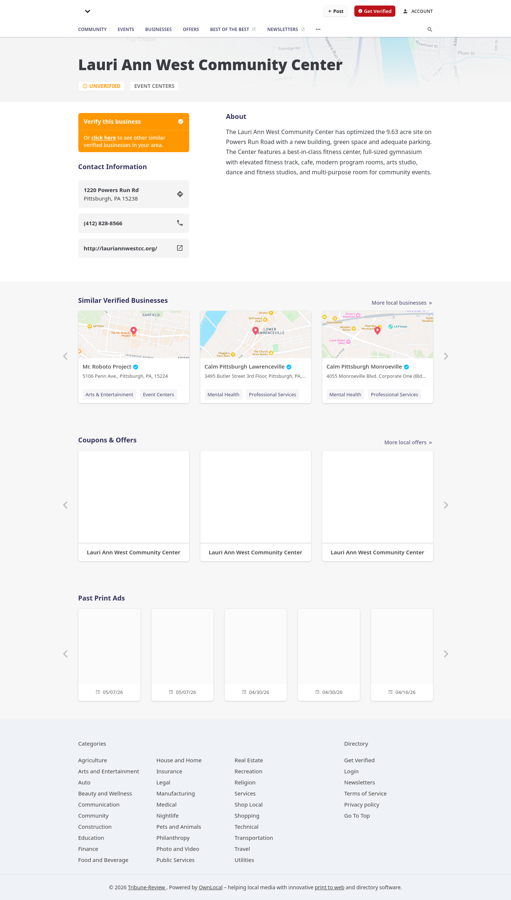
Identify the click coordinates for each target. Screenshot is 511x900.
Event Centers (154, 85)
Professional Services (272, 394)
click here (103, 137)
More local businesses (402, 303)
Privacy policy (361, 804)
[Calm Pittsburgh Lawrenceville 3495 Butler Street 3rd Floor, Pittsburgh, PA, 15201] (256, 346)
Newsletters (359, 782)
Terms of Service (365, 793)
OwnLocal (211, 887)
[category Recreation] (248, 771)
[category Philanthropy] (173, 837)
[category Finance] (88, 848)
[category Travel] (242, 848)
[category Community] (93, 815)
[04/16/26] (402, 654)
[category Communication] (99, 804)
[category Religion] (245, 782)
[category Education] (91, 837)
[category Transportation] (254, 837)
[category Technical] (247, 826)
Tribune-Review (147, 887)
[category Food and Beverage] (103, 859)
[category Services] (245, 793)
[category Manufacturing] (175, 793)
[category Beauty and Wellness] (105, 793)
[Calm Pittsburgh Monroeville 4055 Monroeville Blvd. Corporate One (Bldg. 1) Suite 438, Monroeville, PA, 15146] (378, 346)
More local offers (408, 442)
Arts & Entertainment (109, 394)
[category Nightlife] (167, 815)
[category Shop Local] (249, 804)
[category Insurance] (169, 771)
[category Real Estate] (249, 760)
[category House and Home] (179, 760)
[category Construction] (95, 826)
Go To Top (357, 815)
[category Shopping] (247, 815)
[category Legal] (163, 782)
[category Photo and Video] (177, 848)
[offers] (191, 29)
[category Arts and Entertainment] (108, 771)
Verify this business (134, 121)
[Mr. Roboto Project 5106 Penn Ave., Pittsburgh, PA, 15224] (134, 346)
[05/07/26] (109, 654)
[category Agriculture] (92, 760)
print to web (329, 887)
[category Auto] (84, 782)
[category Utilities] (244, 859)
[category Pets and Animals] (178, 826)
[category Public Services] (175, 859)
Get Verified (359, 760)
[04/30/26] (255, 654)
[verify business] (374, 11)
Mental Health (223, 394)
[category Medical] (166, 804)
